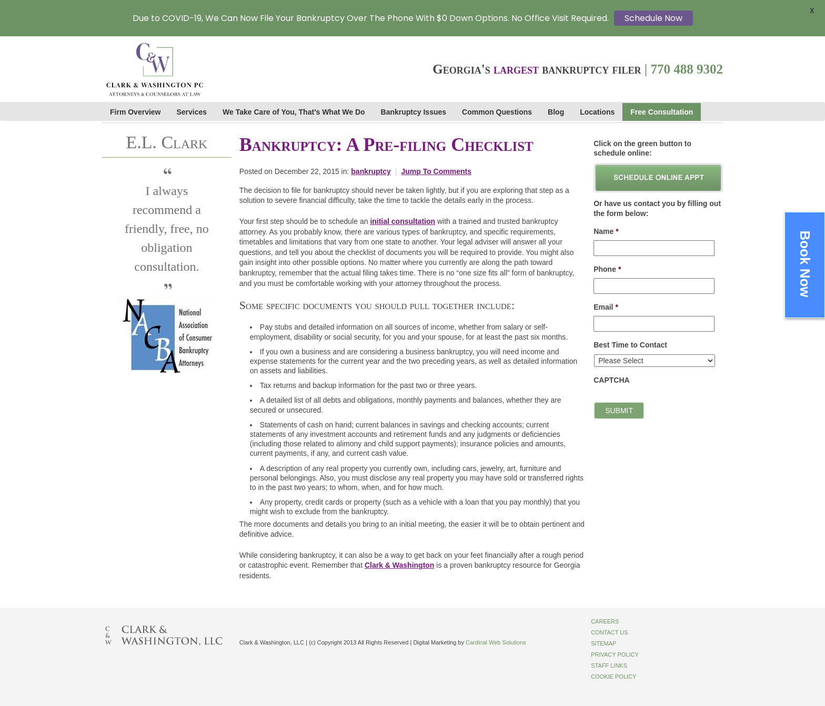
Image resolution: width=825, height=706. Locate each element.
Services (192, 112)
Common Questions (497, 112)
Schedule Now (653, 18)
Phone (607, 269)
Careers (605, 621)
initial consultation (402, 221)
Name (606, 231)
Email (605, 307)
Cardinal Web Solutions (496, 642)
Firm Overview (135, 112)
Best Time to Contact (630, 345)
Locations (597, 112)
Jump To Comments (436, 171)
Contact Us (609, 632)
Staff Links (609, 665)
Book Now (805, 263)
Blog (556, 112)
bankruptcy (370, 171)
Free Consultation (661, 112)
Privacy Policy (615, 654)
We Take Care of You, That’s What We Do (294, 112)
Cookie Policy (613, 676)
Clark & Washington (400, 565)
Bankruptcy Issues (414, 112)
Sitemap (603, 643)
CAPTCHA (611, 380)
